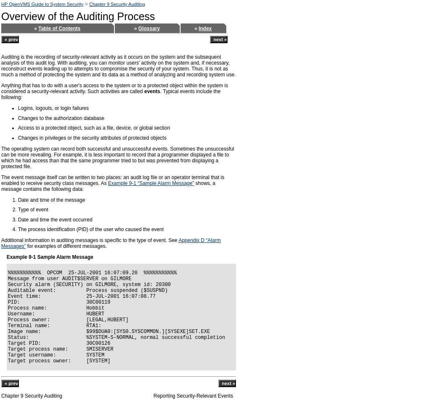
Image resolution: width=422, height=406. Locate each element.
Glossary (149, 28)
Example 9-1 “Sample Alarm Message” (151, 183)
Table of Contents (59, 28)
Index (205, 28)
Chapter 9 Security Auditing (117, 4)
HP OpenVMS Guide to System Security (42, 4)
